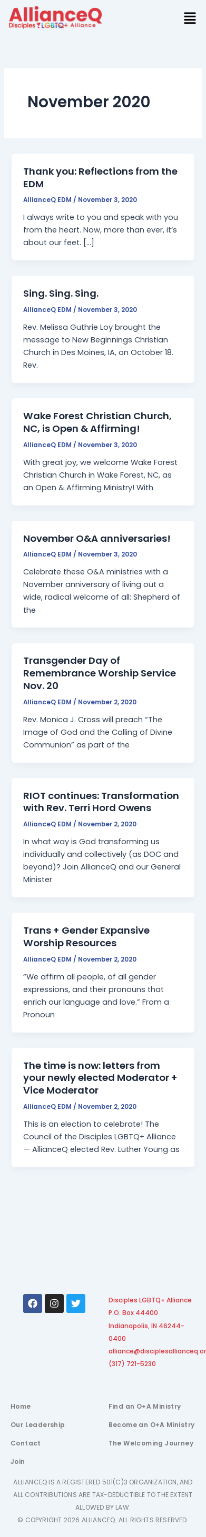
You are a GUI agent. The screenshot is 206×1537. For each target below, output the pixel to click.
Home (21, 1406)
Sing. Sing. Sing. (61, 293)
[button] (190, 19)
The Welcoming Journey (151, 1443)
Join (18, 1461)
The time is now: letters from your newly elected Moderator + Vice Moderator (100, 1078)
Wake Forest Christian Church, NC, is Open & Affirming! (97, 422)
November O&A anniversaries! (97, 538)
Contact (26, 1443)
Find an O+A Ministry (145, 1406)
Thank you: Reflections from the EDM (100, 177)
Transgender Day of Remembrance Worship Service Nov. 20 (99, 673)
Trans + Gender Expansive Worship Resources (86, 936)
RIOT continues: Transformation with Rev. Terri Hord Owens (101, 802)
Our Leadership (38, 1424)
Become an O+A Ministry (152, 1424)
